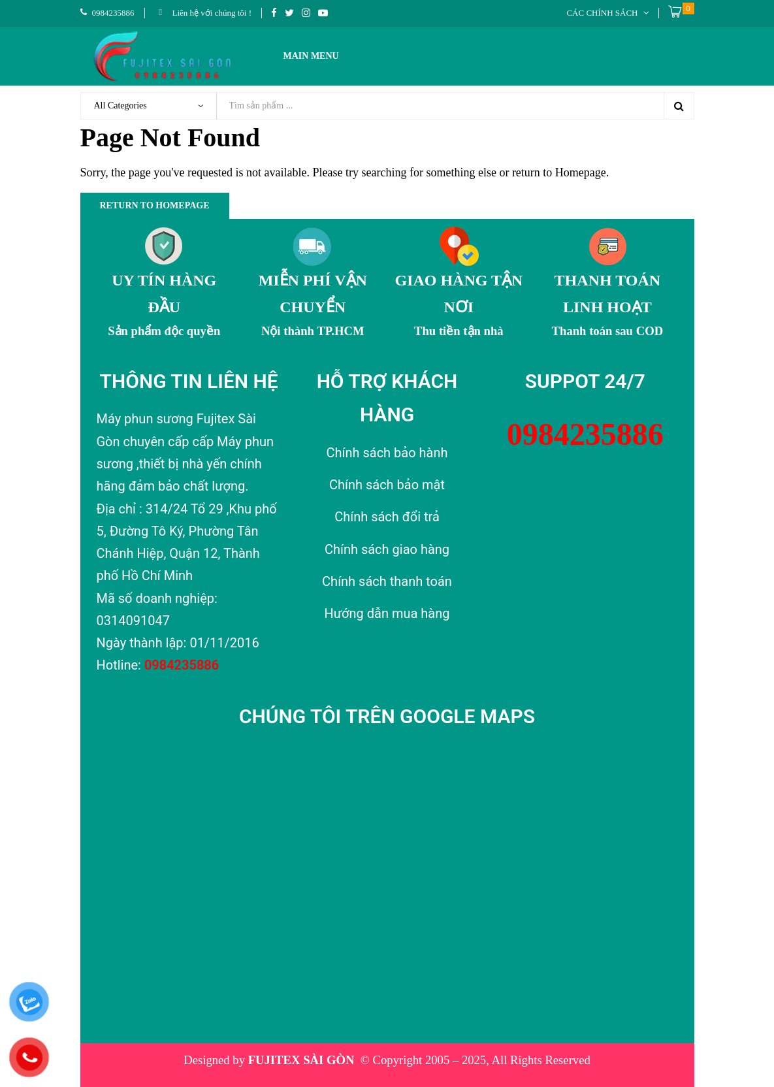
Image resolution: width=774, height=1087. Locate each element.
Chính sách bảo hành (386, 453)
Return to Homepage (155, 205)
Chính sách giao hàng (387, 549)
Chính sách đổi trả (387, 517)
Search (679, 106)
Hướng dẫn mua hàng (386, 613)
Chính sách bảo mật (387, 485)
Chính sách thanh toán (387, 581)
